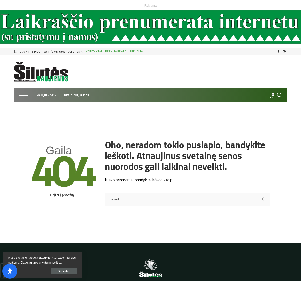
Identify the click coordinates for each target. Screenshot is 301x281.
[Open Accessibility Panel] (9, 271)
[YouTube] (284, 51)
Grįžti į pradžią (62, 195)
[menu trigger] (26, 95)
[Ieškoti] (279, 95)
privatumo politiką (19, 262)
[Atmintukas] (271, 95)
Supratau (56, 271)
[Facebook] (278, 51)
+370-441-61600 (27, 51)
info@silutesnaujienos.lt (63, 51)
